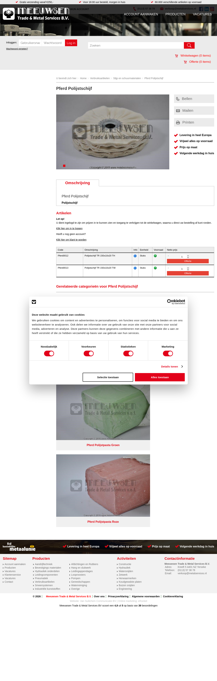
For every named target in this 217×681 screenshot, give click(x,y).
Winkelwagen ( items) (193, 55)
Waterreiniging (79, 406)
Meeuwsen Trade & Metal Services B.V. (68, 417)
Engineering (125, 409)
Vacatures (202, 14)
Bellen (184, 99)
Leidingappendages (82, 392)
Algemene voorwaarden (146, 417)
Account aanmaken (141, 14)
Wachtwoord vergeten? (17, 49)
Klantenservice (13, 395)
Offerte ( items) (197, 61)
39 (139, 426)
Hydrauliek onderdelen (47, 392)
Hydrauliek (124, 388)
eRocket (142, 421)
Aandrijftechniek (43, 385)
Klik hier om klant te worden (71, 239)
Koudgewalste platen (130, 402)
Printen (185, 122)
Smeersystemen (44, 406)
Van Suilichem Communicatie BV (98, 421)
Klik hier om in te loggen (69, 228)
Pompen (75, 399)
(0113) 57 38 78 (186, 390)
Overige (75, 409)
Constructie (125, 385)
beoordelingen (149, 426)
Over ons (99, 417)
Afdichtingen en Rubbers (84, 385)
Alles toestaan (160, 377)
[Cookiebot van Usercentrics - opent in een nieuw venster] (169, 302)
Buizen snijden (127, 406)
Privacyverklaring (118, 417)
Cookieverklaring (173, 417)
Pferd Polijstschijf (153, 78)
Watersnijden (126, 392)
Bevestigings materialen (48, 388)
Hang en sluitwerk (81, 388)
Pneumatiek (41, 399)
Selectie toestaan (108, 377)
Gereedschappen (80, 402)
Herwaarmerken (127, 399)
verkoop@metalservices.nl (192, 394)
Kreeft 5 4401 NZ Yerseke (192, 387)
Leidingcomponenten (46, 395)
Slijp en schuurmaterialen (127, 78)
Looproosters (78, 395)
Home (83, 78)
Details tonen (169, 366)
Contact (9, 402)
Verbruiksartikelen (100, 78)
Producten (175, 14)
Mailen (184, 110)
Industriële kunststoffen (47, 409)
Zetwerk (123, 395)
